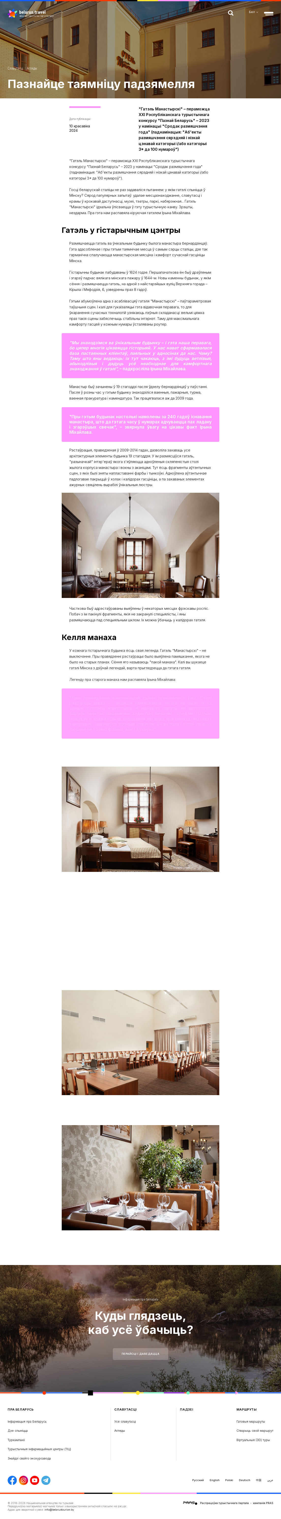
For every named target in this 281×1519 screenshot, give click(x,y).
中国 (258, 1480)
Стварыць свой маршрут (255, 1430)
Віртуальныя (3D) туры (253, 1440)
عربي (270, 1480)
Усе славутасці (125, 1421)
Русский (198, 1480)
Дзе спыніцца (18, 1430)
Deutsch (244, 1480)
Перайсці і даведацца (141, 1353)
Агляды (32, 68)
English (215, 1480)
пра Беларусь (21, 1409)
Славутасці (15, 68)
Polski (229, 1480)
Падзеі (186, 1409)
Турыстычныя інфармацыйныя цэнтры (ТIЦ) (39, 1449)
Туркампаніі (16, 1440)
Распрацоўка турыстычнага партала (224, 1503)
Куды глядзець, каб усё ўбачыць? (140, 1322)
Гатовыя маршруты (251, 1421)
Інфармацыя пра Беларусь (141, 1299)
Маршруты (247, 1409)
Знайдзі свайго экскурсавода (29, 1458)
